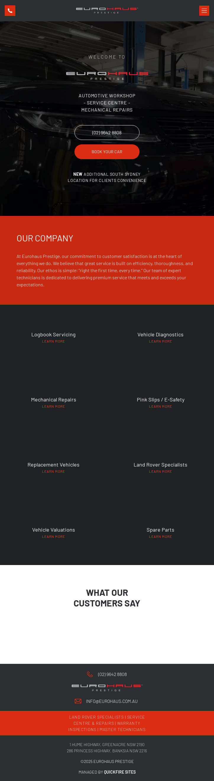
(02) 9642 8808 (112, 674)
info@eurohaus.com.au (112, 701)
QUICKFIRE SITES (120, 771)
